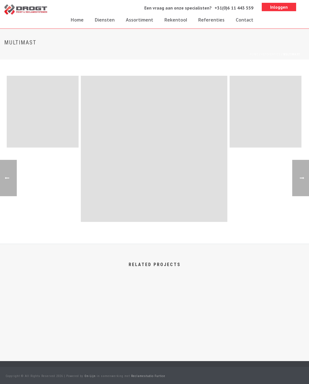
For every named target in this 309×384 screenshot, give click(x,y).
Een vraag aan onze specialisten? (178, 8)
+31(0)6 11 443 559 (233, 8)
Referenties (211, 20)
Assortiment (139, 20)
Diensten (105, 20)
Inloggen (279, 7)
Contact (244, 20)
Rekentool (175, 20)
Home (77, 20)
